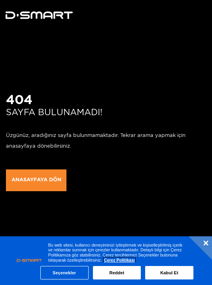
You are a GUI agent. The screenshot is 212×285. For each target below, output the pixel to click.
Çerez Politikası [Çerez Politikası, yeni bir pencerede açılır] (119, 260)
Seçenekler (64, 272)
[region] (106, 260)
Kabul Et (169, 272)
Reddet (116, 272)
